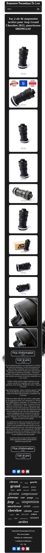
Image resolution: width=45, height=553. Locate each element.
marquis (36, 511)
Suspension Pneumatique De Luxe (23, 531)
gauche (33, 482)
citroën (28, 510)
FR (25, 544)
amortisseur (14, 506)
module (12, 514)
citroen (13, 481)
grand (15, 486)
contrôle (36, 507)
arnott (33, 490)
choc (17, 514)
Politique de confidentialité (23, 538)
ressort (34, 517)
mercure (26, 490)
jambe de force (24, 518)
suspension (30, 501)
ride (21, 482)
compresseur (29, 494)
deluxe (33, 487)
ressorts (25, 487)
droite (37, 498)
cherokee (15, 510)
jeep (11, 502)
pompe (30, 497)
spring (26, 483)
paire (19, 490)
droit (16, 518)
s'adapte (10, 518)
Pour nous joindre (23, 534)
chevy (12, 490)
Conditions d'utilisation (23, 541)
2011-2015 (25, 514)
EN (22, 544)
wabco (34, 514)
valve (17, 503)
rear (23, 497)
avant (27, 506)
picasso (14, 494)
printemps (13, 497)
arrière (23, 522)
